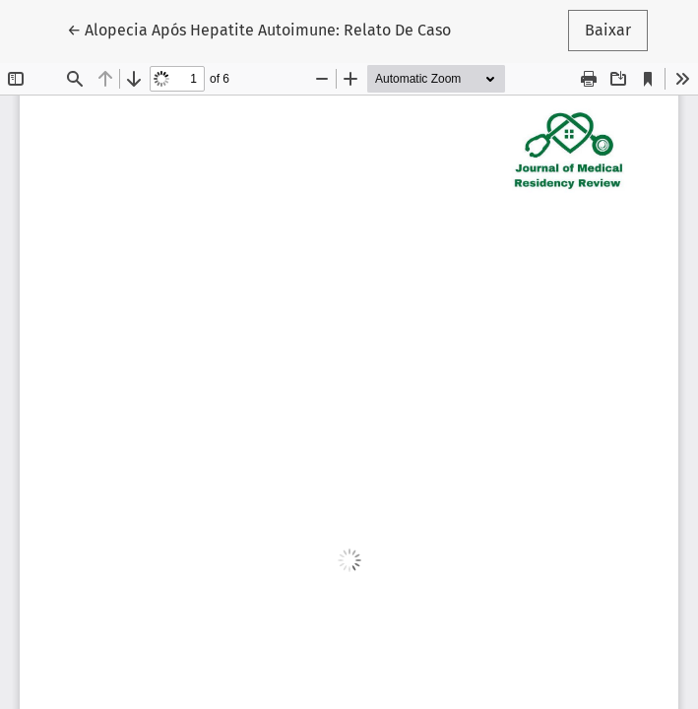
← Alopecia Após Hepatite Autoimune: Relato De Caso (259, 28)
